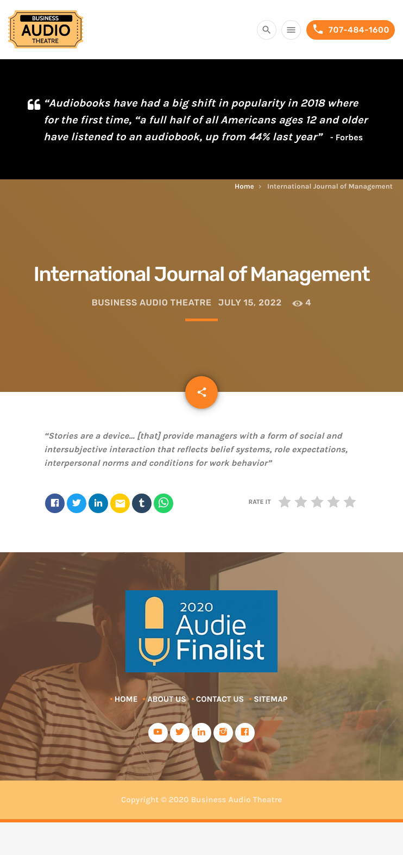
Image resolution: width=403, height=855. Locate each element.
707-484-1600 (350, 29)
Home (244, 187)
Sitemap (270, 699)
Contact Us (220, 699)
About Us (166, 699)
